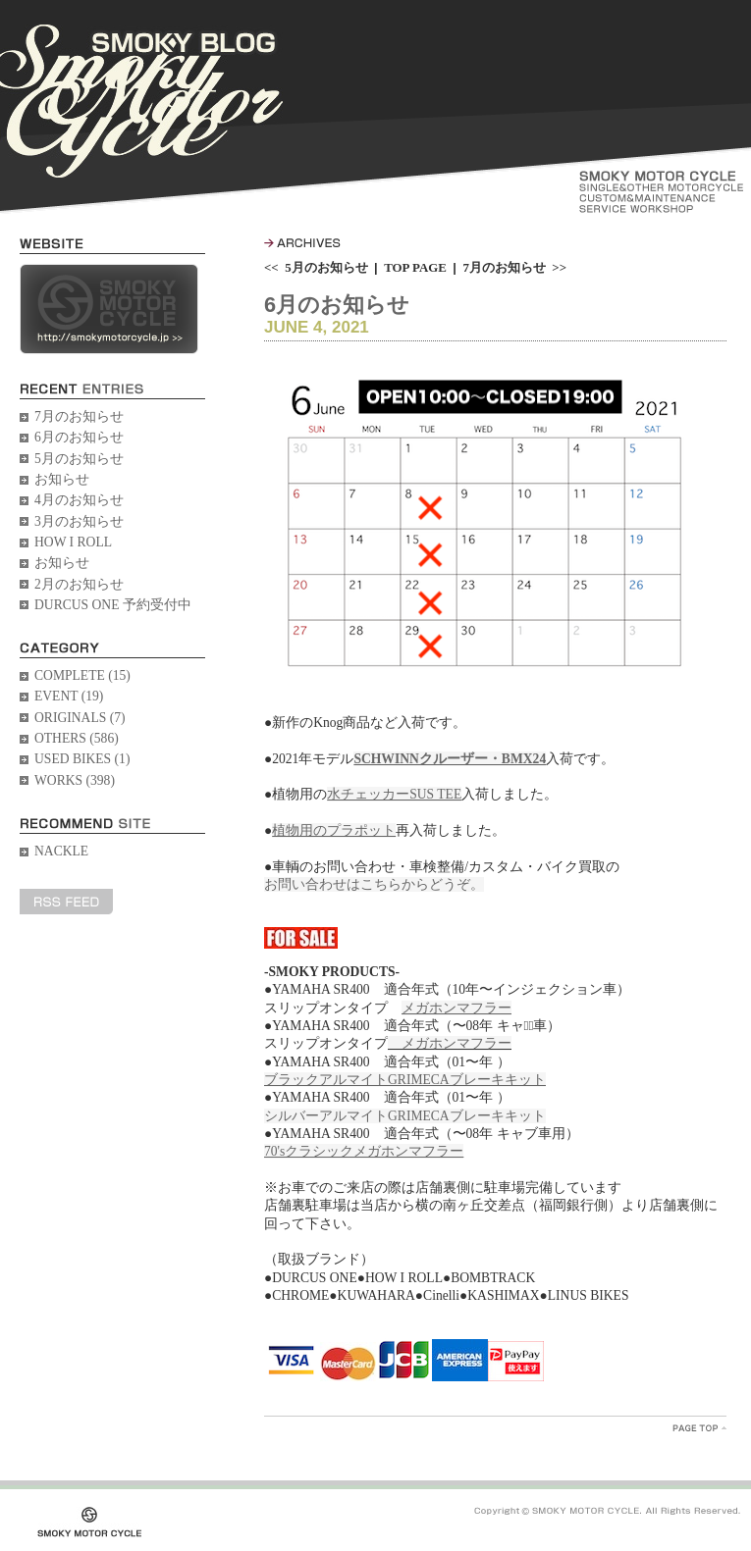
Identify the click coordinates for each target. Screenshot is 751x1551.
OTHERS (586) (76, 738)
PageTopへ (699, 1427)
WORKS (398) (74, 780)
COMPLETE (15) (82, 675)
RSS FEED (66, 901)
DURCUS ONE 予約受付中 (112, 604)
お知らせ (61, 479)
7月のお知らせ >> (514, 267)
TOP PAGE (415, 267)
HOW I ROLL (73, 542)
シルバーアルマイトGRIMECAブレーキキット (405, 1116)
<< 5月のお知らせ (316, 267)
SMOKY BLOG (141, 101)
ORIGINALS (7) (80, 717)
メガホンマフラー (449, 1043)
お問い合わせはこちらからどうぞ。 (374, 884)
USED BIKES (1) (82, 758)
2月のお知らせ (79, 584)
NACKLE (61, 851)
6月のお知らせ (79, 437)
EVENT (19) (68, 696)
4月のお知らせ (79, 499)
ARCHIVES (302, 242)
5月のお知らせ (79, 458)
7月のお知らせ (79, 416)
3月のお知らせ (79, 521)
